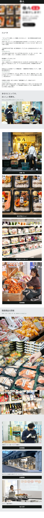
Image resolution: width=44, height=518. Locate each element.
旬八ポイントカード (22, 259)
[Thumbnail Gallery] (22, 329)
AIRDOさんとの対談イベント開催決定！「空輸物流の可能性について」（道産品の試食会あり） (21, 69)
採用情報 (22, 303)
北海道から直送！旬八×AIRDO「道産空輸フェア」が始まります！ (19, 80)
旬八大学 (22, 507)
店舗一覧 (22, 173)
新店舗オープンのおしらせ (8, 58)
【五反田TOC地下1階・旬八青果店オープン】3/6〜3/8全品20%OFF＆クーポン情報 (22, 48)
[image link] (22, 113)
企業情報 (22, 477)
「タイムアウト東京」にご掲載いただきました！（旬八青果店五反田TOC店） (22, 38)
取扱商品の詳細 (8, 310)
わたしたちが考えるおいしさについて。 (13, 99)
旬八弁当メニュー (22, 216)
